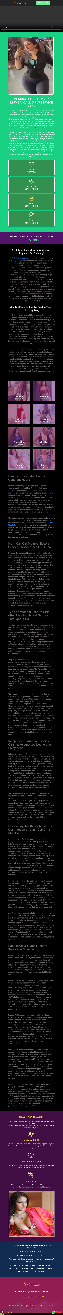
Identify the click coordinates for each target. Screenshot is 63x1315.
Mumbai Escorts (24, 141)
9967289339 (43, 3)
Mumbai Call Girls (38, 128)
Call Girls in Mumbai (20, 258)
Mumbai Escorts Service (42, 317)
